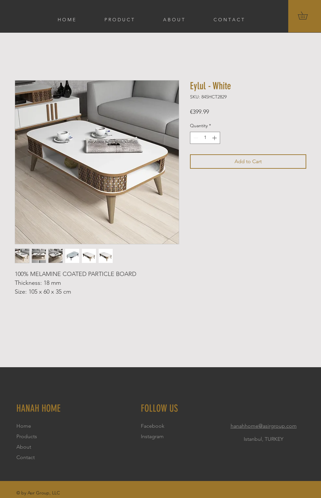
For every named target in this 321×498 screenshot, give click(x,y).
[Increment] (215, 138)
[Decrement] (195, 138)
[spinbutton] (205, 138)
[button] (306, 15)
